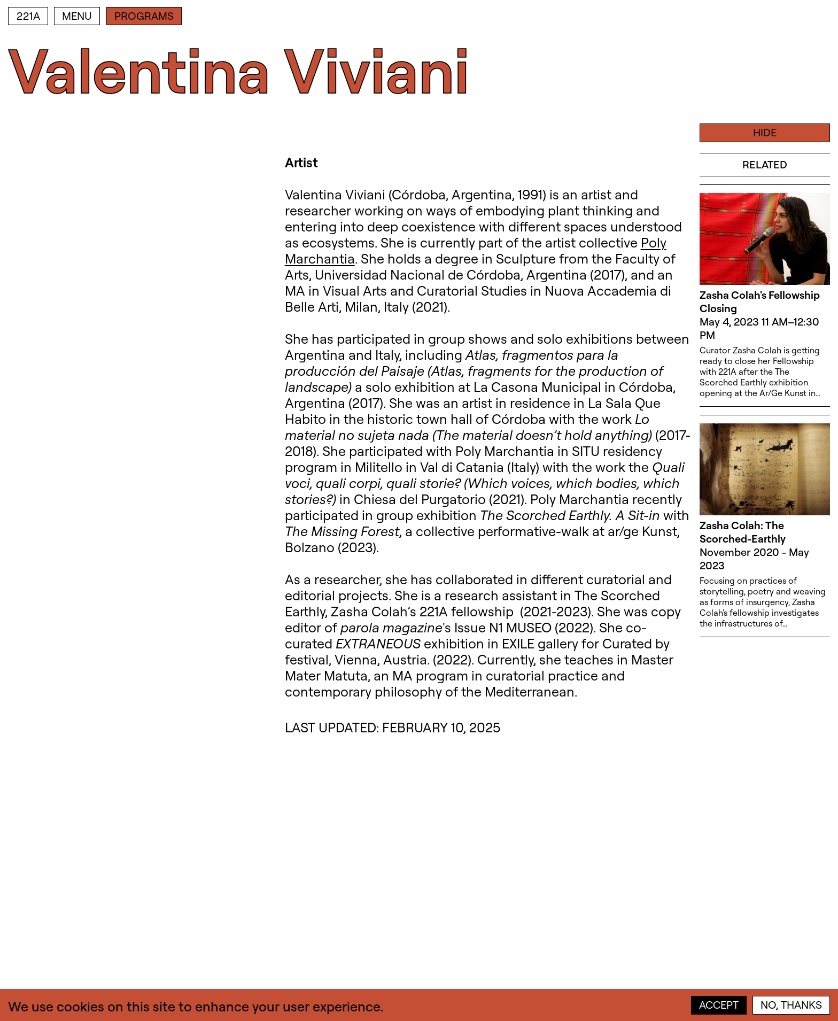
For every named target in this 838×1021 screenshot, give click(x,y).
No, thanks (791, 1004)
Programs (144, 15)
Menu (77, 15)
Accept (719, 1004)
